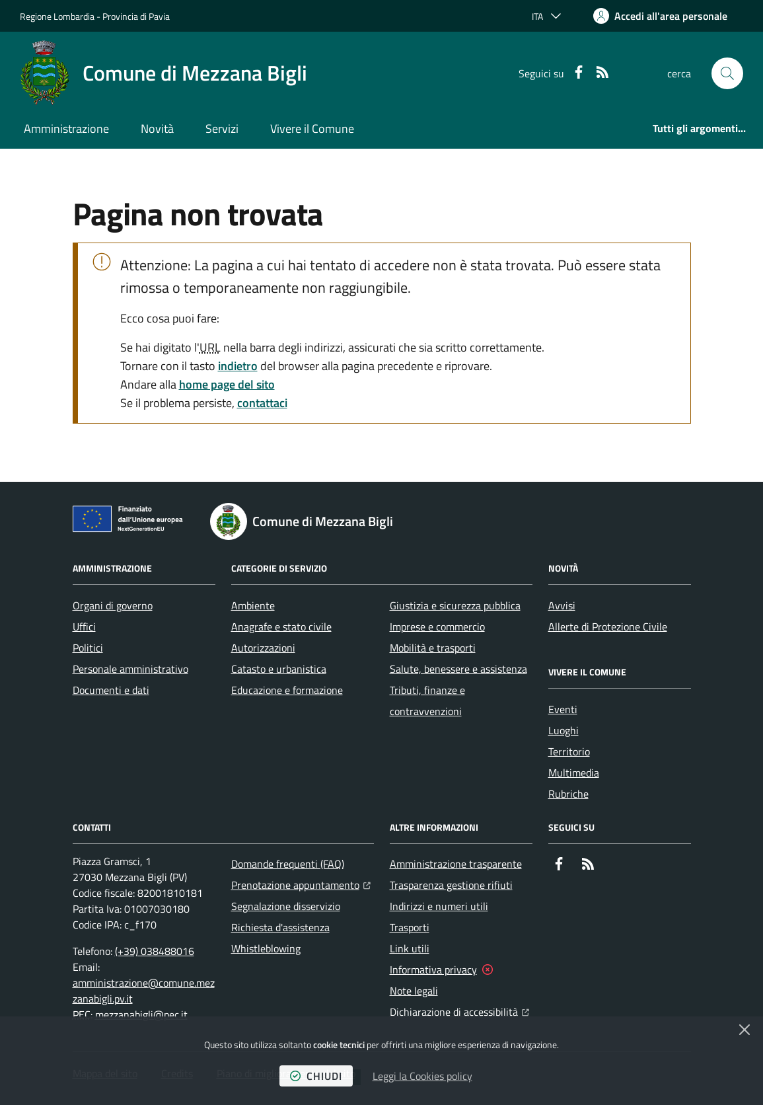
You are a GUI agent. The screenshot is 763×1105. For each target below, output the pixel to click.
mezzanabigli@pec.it (141, 1014)
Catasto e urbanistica (278, 669)
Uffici (84, 626)
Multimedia (573, 773)
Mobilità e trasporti (433, 648)
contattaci (262, 403)
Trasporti (409, 927)
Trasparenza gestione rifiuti (451, 885)
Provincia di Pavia (136, 16)
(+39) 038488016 (154, 951)
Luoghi (563, 730)
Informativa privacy (433, 969)
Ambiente (253, 605)
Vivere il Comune (312, 128)
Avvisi (561, 605)
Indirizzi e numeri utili (439, 906)
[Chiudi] (744, 1030)
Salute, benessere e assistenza (458, 669)
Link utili (409, 948)
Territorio (569, 751)
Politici (88, 648)
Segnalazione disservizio (285, 906)
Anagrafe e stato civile (281, 626)
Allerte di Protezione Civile (607, 626)
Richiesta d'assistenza (280, 927)
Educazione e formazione (287, 690)
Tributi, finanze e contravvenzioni (427, 700)
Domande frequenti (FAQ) (287, 864)
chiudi (316, 1076)
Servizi (221, 128)
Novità (157, 128)
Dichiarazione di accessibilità (459, 1010)
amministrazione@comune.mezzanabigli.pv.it (144, 991)
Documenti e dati (111, 690)
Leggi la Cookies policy (422, 1076)
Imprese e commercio (437, 626)
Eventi (562, 709)
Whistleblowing (266, 948)
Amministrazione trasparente (456, 864)
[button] (727, 73)
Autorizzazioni (263, 648)
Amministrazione (66, 128)
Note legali (414, 991)
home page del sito (227, 384)
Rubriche (568, 794)
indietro (238, 366)
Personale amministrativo (130, 669)
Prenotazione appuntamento (301, 883)
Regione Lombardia (57, 16)
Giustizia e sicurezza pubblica (455, 605)
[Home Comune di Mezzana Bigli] (163, 73)
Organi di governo (113, 605)
